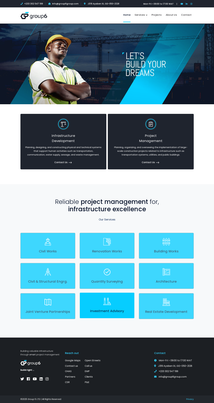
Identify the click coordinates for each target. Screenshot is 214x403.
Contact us (71, 366)
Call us (88, 366)
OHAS (68, 371)
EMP (87, 371)
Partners (70, 376)
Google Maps (72, 360)
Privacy (190, 399)
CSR (67, 382)
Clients (89, 376)
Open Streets (92, 360)
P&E (87, 382)
